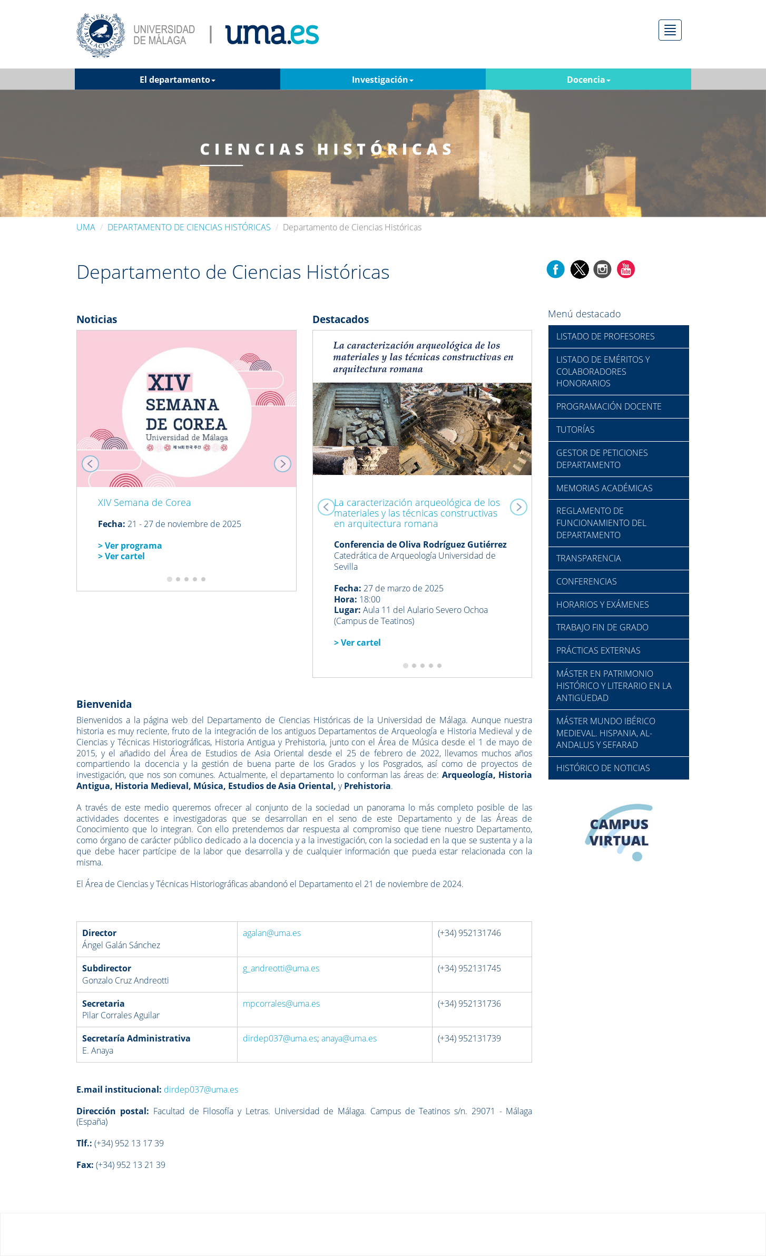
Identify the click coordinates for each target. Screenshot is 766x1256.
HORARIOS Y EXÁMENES (602, 604)
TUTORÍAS (575, 429)
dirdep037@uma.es (280, 1038)
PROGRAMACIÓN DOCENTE (609, 406)
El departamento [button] (177, 79)
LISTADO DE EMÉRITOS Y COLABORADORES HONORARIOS (603, 372)
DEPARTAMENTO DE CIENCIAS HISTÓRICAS (189, 227)
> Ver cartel (357, 642)
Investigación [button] (383, 79)
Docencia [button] (589, 79)
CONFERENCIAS (586, 581)
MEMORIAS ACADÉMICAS (604, 488)
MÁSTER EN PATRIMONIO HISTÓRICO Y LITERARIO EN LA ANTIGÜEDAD (614, 686)
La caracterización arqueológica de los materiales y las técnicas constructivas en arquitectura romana (417, 513)
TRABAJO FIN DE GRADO (602, 627)
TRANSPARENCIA (588, 558)
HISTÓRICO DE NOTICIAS (603, 768)
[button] (93, 460)
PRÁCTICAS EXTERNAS (598, 650)
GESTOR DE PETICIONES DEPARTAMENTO (602, 459)
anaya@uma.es (349, 1038)
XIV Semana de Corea (144, 502)
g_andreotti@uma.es (281, 968)
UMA (85, 227)
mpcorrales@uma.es (281, 1003)
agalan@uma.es (272, 933)
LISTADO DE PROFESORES (605, 336)
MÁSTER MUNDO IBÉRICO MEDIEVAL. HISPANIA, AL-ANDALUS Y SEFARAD (605, 733)
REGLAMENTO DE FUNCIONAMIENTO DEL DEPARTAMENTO (601, 523)
